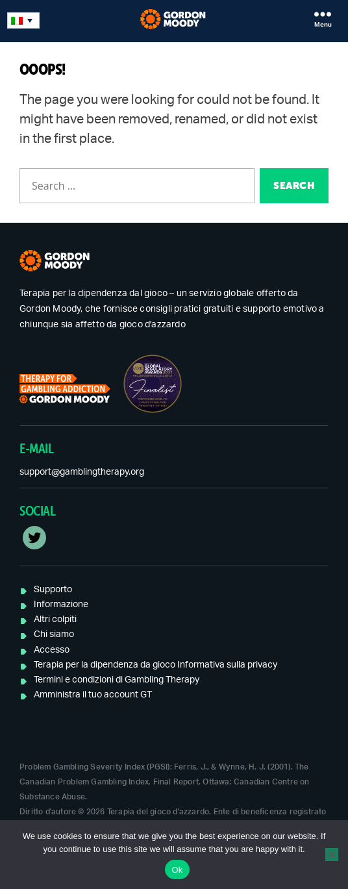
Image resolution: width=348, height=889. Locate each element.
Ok (176, 870)
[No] (331, 854)
